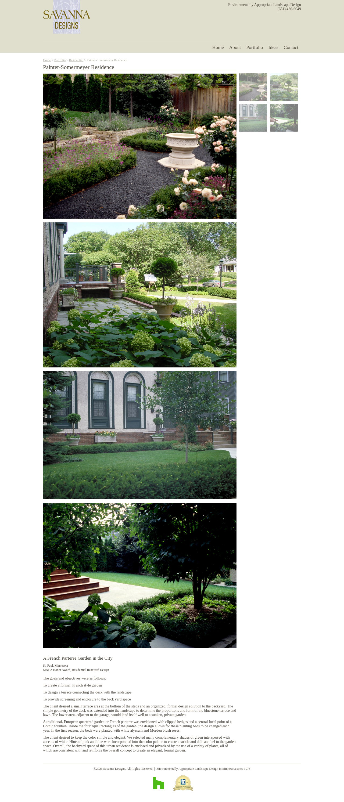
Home (218, 47)
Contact (291, 47)
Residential (76, 60)
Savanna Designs (66, 17)
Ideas (273, 47)
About (235, 47)
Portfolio (254, 47)
